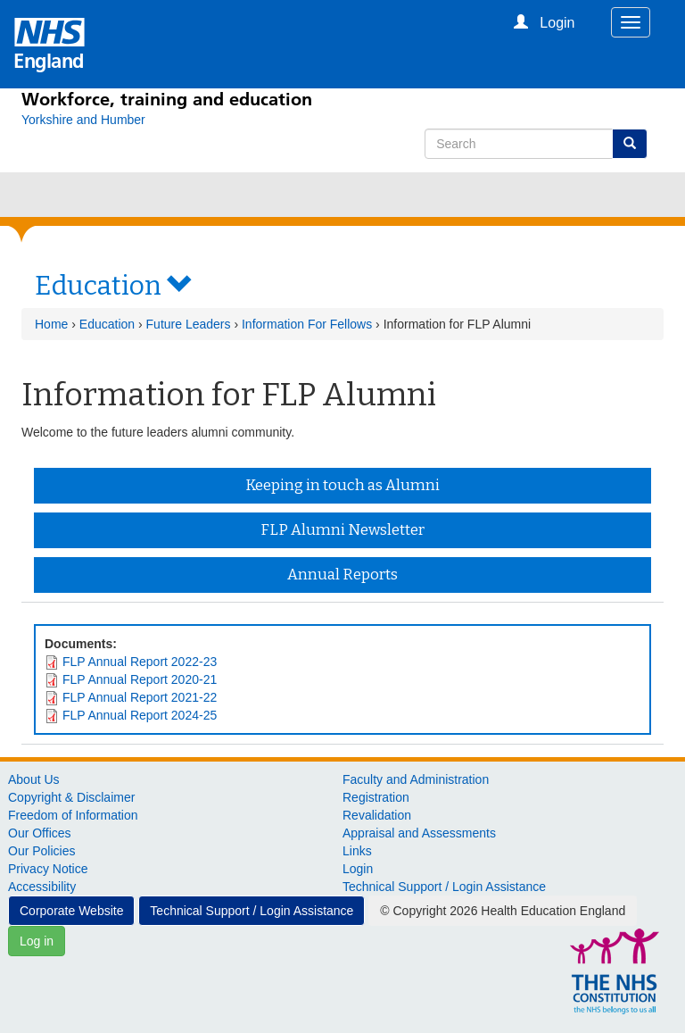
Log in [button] (37, 941)
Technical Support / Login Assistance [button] (251, 911)
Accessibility (42, 886)
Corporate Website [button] (71, 911)
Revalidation (376, 815)
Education (107, 324)
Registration (375, 797)
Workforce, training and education (166, 99)
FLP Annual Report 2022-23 (139, 661)
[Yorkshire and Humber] (83, 119)
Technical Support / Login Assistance (444, 886)
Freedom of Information (73, 815)
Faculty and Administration (415, 779)
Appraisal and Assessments (419, 833)
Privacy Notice (47, 869)
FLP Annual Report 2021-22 (139, 697)
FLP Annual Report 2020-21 (139, 679)
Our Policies (41, 851)
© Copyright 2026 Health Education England (502, 911)
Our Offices (39, 833)
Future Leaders (188, 324)
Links (357, 851)
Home (51, 324)
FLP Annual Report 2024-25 (139, 715)
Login (357, 869)
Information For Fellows (307, 324)
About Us (34, 779)
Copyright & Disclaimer (71, 797)
